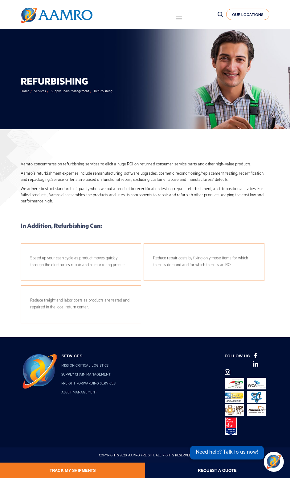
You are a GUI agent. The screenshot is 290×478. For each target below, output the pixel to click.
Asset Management (79, 393)
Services (40, 92)
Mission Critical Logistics (84, 366)
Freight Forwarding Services (88, 384)
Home (25, 92)
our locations (247, 14)
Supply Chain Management (70, 92)
